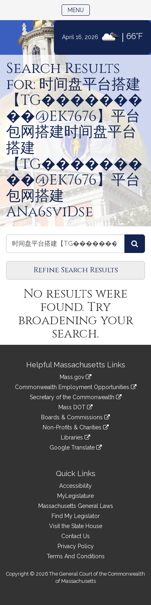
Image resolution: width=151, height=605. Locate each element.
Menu (79, 9)
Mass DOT (75, 407)
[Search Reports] (134, 243)
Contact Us (75, 536)
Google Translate (76, 447)
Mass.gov (75, 377)
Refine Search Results (75, 270)
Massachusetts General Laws (75, 506)
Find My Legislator (76, 516)
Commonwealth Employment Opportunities (76, 387)
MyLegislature (75, 496)
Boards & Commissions (75, 417)
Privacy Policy (76, 546)
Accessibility (75, 486)
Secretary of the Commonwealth (76, 397)
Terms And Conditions (76, 556)
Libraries (75, 437)
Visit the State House (75, 526)
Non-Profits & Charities (76, 427)
